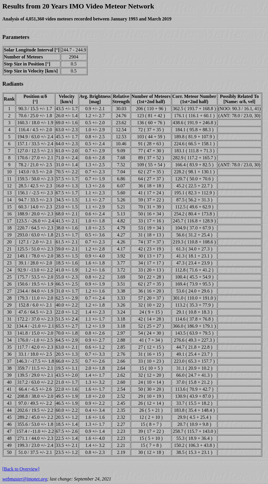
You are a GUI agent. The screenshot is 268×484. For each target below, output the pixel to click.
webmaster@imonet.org (24, 478)
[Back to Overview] (20, 468)
